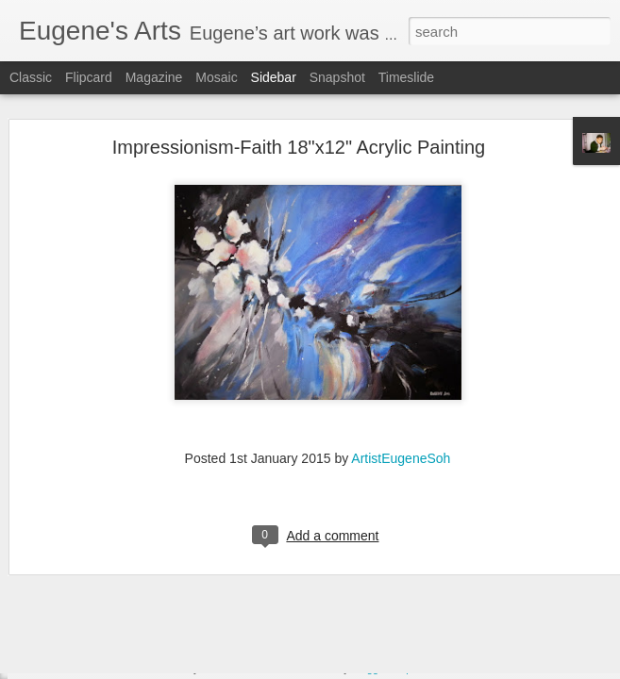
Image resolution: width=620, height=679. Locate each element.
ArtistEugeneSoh (400, 428)
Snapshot (337, 77)
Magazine (154, 77)
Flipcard (88, 77)
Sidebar (273, 77)
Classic (30, 77)
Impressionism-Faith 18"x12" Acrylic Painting (298, 118)
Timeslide (406, 77)
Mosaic (216, 77)
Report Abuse (424, 668)
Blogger (369, 668)
